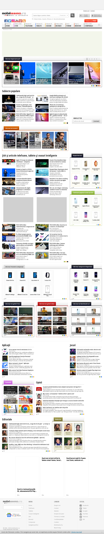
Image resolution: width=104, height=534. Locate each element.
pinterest (20, 20)
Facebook (84, 505)
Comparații (32, 522)
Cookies (56, 522)
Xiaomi (44, 19)
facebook (6, 20)
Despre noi (86, 10)
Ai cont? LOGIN (84, 15)
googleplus (13, 20)
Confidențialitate (59, 519)
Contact (93, 10)
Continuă (96, 121)
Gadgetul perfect (33, 525)
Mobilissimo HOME (7, 29)
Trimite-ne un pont (90, 20)
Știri (30, 516)
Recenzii (31, 519)
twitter (9, 20)
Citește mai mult (76, 532)
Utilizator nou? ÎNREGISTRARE (96, 15)
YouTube (84, 514)
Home (30, 505)
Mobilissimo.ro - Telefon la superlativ (15, 14)
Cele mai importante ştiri (12, 59)
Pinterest (84, 516)
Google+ (84, 511)
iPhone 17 (50, 19)
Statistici (56, 511)
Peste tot (64, 15)
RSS (82, 519)
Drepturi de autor (59, 514)
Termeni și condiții (59, 516)
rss (24, 20)
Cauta (72, 15)
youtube (16, 20)
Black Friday (38, 19)
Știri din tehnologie (59, 19)
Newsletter (78, 118)
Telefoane (31, 508)
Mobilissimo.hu (58, 525)
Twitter (83, 508)
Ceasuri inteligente (34, 514)
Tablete (31, 511)
